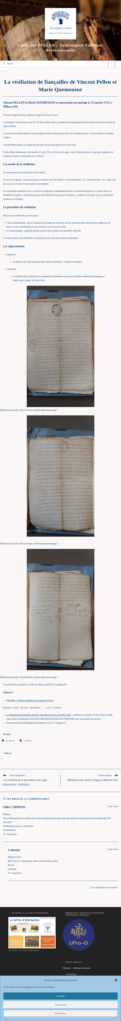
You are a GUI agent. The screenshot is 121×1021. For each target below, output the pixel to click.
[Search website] (111, 64)
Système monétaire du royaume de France (35, 700)
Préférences (60, 1013)
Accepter (60, 996)
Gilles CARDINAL (14, 807)
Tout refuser (60, 1004)
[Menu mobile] (8, 64)
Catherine (14, 850)
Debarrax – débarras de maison (76, 968)
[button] (116, 980)
